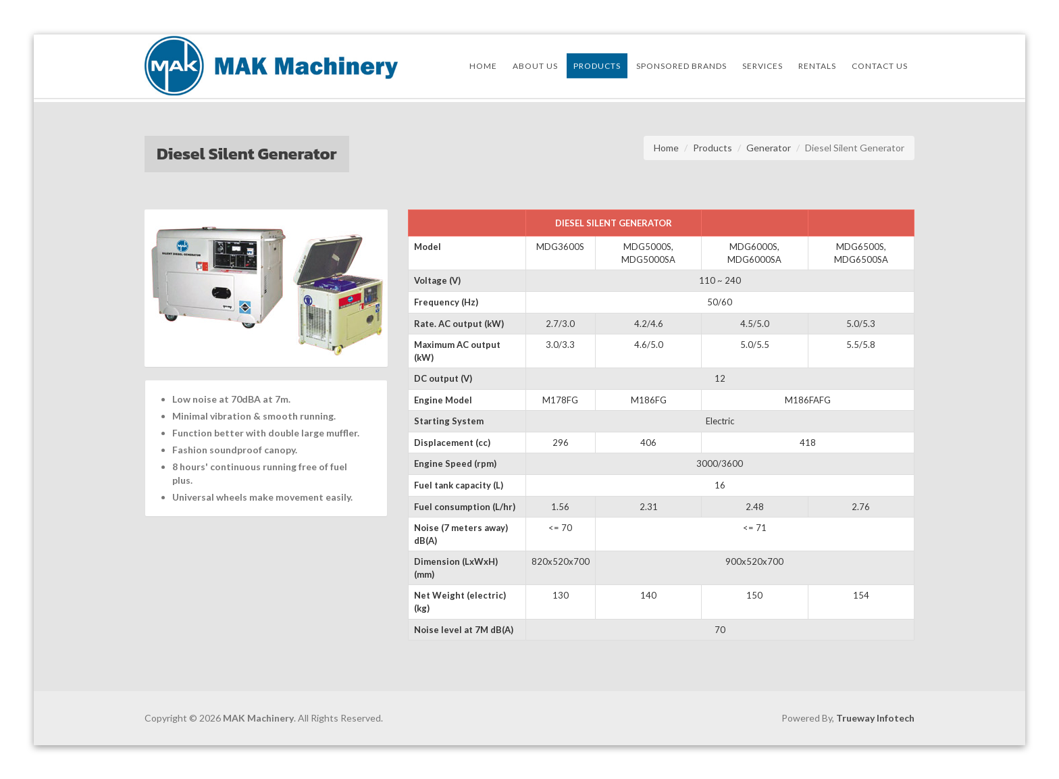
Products (712, 147)
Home (666, 147)
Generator (768, 147)
